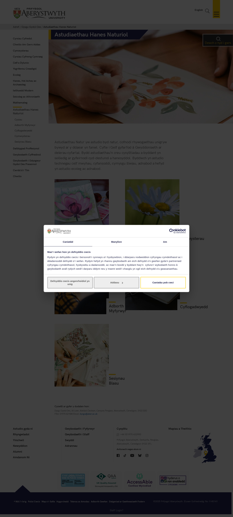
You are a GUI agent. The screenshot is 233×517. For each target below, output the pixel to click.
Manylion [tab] (116, 241)
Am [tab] (165, 241)
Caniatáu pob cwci (163, 282)
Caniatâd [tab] (68, 241)
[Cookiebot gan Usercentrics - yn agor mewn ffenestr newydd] (171, 230)
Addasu (116, 282)
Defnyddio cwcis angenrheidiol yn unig (70, 282)
